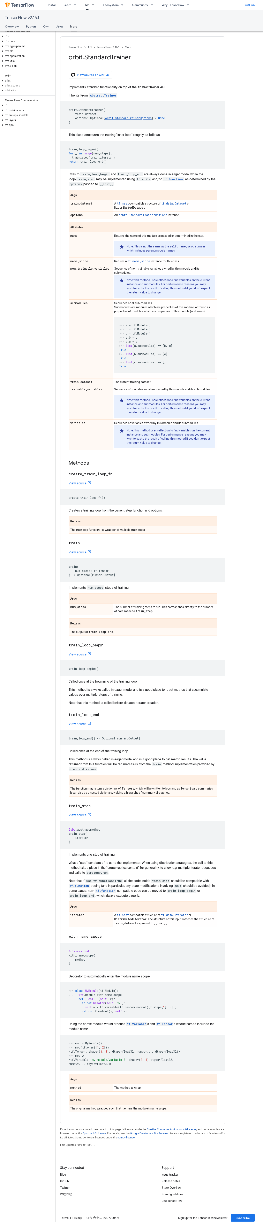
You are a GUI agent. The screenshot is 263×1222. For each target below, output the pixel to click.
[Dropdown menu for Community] (153, 5)
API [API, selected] (87, 5)
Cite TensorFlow (172, 1200)
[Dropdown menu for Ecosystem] (123, 5)
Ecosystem (111, 5)
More (128, 47)
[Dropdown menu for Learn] (76, 5)
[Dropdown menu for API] (94, 5)
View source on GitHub (90, 75)
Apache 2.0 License (94, 1133)
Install (52, 5)
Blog (63, 1174)
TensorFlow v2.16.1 (22, 17)
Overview (12, 26)
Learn (67, 5)
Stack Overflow (171, 1187)
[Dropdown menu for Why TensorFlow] (189, 5)
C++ (46, 26)
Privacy (77, 1218)
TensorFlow (75, 47)
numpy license (126, 1137)
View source (78, 483)
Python (31, 26)
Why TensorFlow (173, 5)
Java (59, 26)
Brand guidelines (172, 1194)
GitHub (250, 5)
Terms (64, 1218)
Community (140, 5)
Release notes (171, 1181)
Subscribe (243, 1218)
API (90, 47)
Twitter (65, 1187)
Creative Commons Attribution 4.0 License (171, 1129)
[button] (27, 36)
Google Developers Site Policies (149, 1133)
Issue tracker (170, 1174)
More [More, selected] (73, 26)
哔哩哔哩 (66, 1194)
